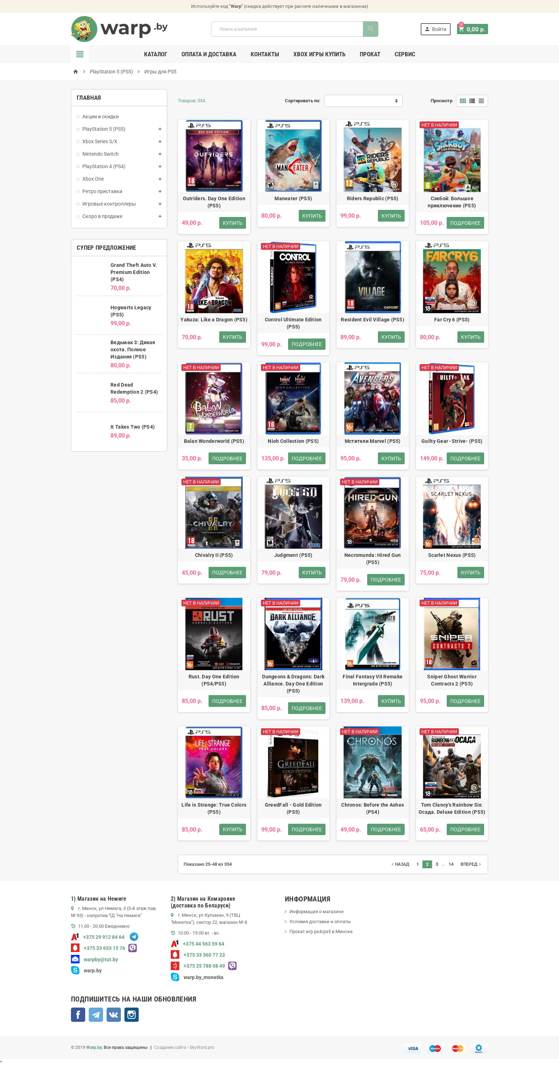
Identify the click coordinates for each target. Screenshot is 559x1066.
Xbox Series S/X (99, 141)
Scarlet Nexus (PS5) (452, 555)
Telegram (96, 1015)
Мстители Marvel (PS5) (373, 441)
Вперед (471, 864)
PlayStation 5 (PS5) (103, 129)
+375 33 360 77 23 (198, 955)
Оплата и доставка (208, 54)
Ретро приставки (102, 191)
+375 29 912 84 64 (97, 937)
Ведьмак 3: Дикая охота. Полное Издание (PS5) (133, 349)
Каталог (155, 54)
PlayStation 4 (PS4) (103, 166)
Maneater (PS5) (293, 198)
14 (450, 864)
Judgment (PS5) (293, 555)
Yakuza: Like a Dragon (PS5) (213, 319)
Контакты (265, 54)
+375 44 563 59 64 (197, 944)
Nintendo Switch (100, 154)
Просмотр (441, 100)
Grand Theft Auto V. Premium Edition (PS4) (134, 272)
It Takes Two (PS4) (133, 427)
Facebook (78, 1015)
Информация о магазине (316, 911)
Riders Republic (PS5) (373, 198)
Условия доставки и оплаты (320, 921)
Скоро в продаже (102, 216)
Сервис (405, 54)
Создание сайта (170, 1047)
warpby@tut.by (94, 959)
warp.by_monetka (197, 977)
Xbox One (93, 179)
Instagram (131, 1015)
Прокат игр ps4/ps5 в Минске (321, 931)
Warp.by (94, 1047)
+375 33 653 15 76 (98, 948)
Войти (437, 29)
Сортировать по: (302, 100)
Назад (399, 864)
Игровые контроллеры (109, 204)
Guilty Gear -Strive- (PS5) (451, 441)
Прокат (370, 54)
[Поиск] (295, 29)
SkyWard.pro (202, 1047)
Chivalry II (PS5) (214, 555)
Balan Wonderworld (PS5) (214, 441)
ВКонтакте (114, 1015)
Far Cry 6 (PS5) (452, 319)
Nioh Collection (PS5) (293, 441)
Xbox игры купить (319, 54)
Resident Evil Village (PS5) (372, 319)
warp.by (93, 970)
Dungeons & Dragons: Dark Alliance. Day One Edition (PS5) (293, 684)
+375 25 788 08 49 (198, 966)
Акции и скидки (100, 116)
